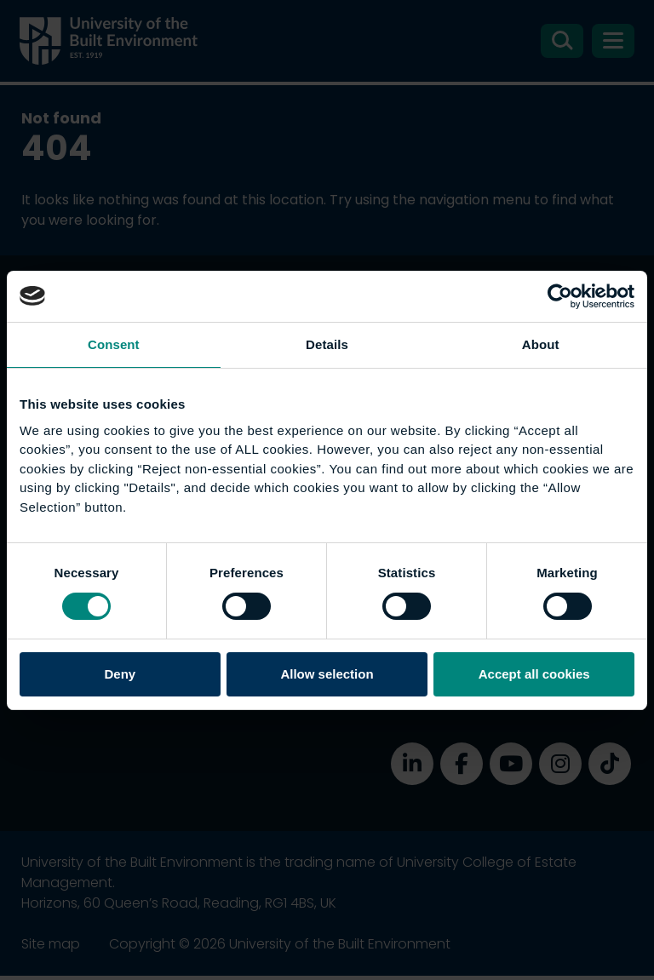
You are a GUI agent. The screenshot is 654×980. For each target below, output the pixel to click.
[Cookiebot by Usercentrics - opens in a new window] (559, 296)
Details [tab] (327, 344)
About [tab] (540, 344)
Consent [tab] (114, 344)
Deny (119, 674)
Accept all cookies (534, 674)
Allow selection (326, 674)
